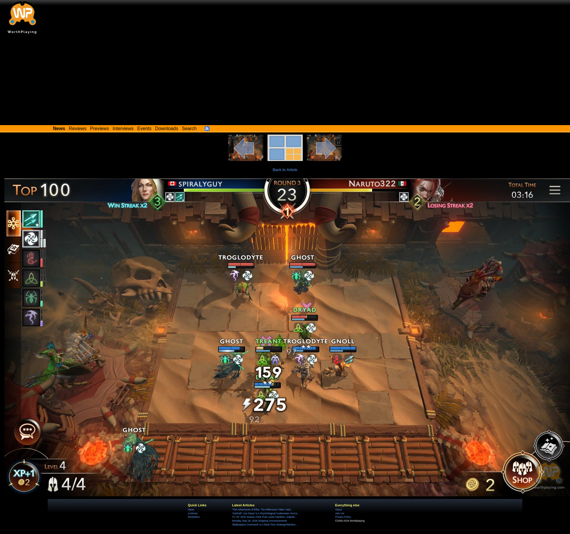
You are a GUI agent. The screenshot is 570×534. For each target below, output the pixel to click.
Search (189, 128)
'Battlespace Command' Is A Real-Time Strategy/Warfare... (265, 524)
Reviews (78, 128)
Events (144, 128)
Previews (99, 128)
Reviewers (194, 516)
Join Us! (339, 513)
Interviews (123, 128)
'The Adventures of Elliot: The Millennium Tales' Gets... (262, 509)
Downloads (166, 128)
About (338, 509)
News (191, 509)
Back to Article (285, 170)
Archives (193, 513)
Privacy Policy (343, 516)
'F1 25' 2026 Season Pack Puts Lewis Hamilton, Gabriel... (264, 516)
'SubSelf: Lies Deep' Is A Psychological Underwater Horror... (265, 513)
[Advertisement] (285, 81)
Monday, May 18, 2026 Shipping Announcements (259, 520)
